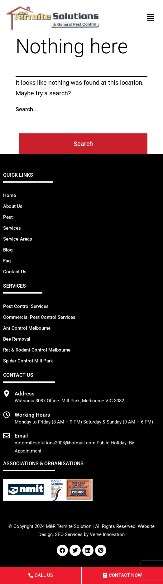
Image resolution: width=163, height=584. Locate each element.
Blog (8, 250)
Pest (8, 217)
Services (12, 228)
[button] (150, 18)
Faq (7, 261)
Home (9, 195)
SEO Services (69, 534)
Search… (26, 109)
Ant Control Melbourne (26, 328)
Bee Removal (16, 339)
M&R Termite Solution (68, 526)
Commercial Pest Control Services (39, 317)
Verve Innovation (107, 534)
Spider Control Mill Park (28, 361)
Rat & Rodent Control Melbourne (36, 350)
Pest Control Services (26, 306)
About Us (12, 206)
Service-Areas (17, 239)
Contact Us (14, 272)
